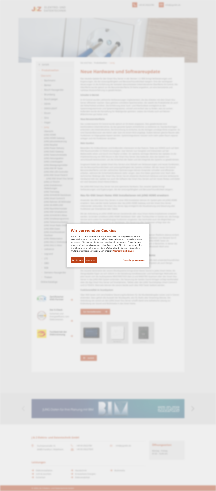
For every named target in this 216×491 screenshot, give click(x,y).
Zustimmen (77, 260)
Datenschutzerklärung (123, 250)
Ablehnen (90, 260)
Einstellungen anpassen (134, 260)
